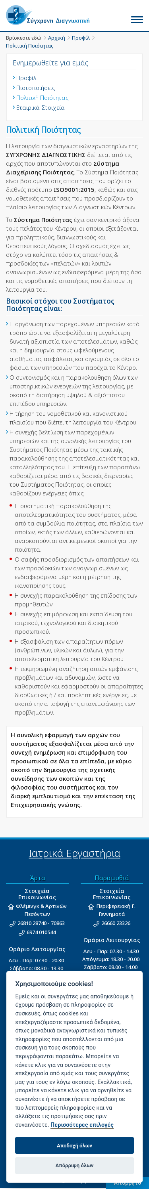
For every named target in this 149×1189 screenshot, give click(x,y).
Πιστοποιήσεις (35, 88)
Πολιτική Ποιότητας (30, 45)
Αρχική (56, 37)
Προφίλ (81, 37)
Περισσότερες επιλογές (82, 1125)
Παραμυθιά (112, 878)
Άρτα (37, 878)
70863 (58, 923)
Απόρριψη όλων (75, 1165)
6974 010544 (41, 932)
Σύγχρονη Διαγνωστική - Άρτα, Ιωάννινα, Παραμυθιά (53, 15)
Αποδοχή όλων (74, 1146)
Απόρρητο (127, 1182)
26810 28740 (31, 923)
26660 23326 (115, 923)
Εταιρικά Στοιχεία (40, 107)
